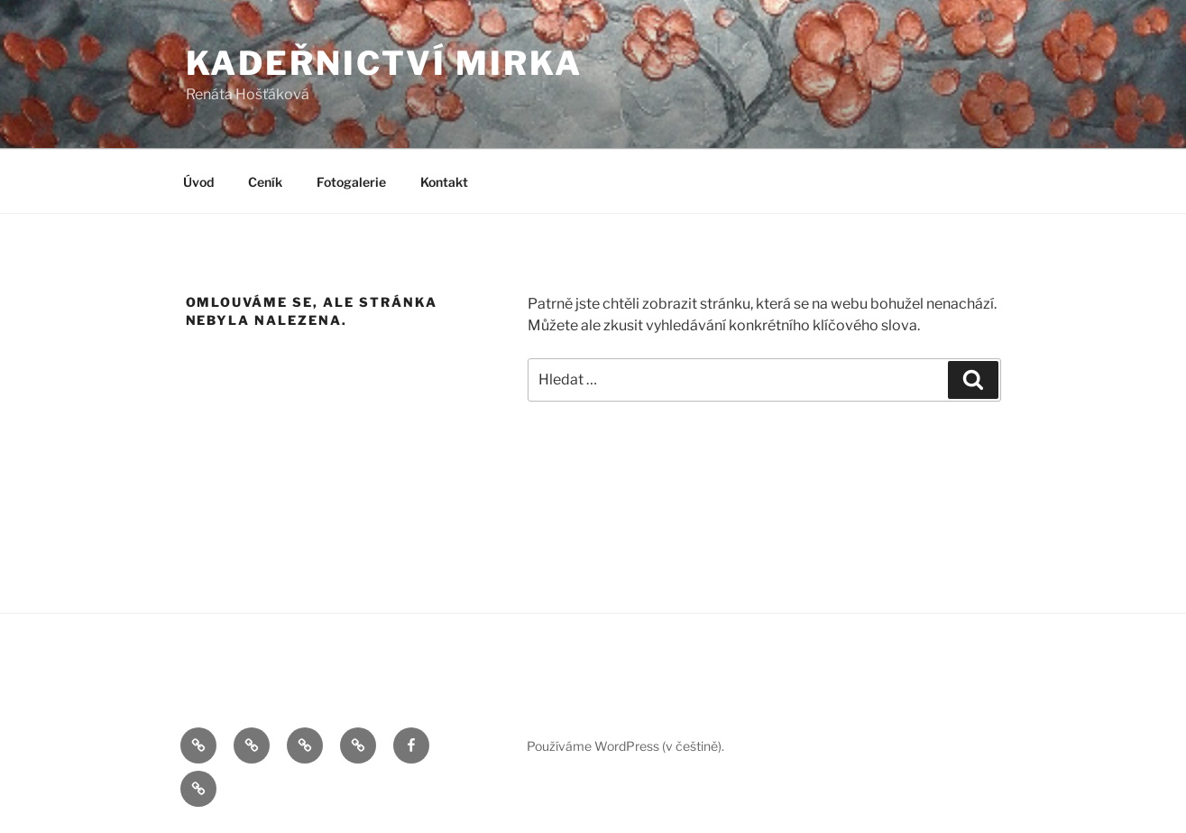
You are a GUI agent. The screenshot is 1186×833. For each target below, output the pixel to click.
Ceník (265, 182)
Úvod (198, 182)
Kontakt (444, 182)
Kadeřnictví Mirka (384, 63)
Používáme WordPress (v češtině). (625, 746)
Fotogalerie (351, 182)
